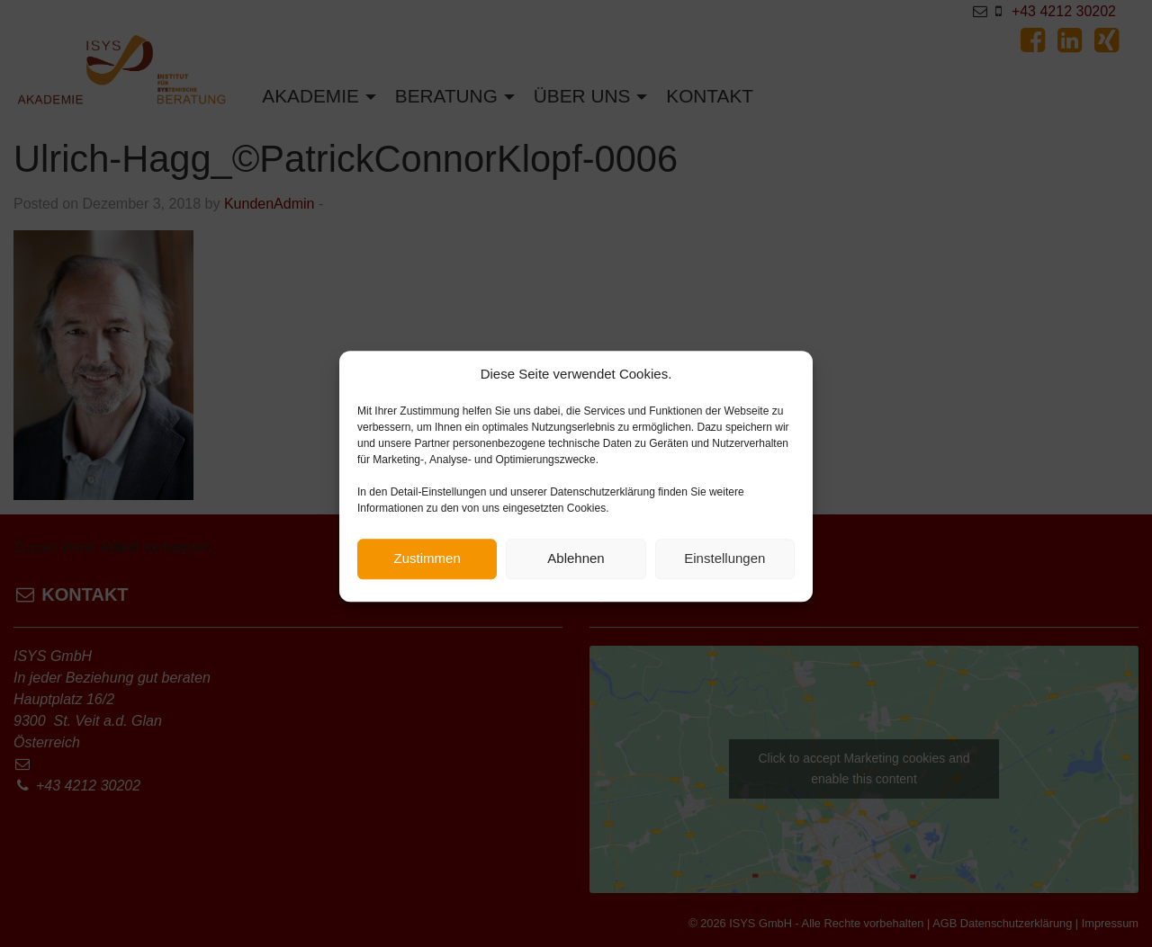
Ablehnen (575, 565)
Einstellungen (724, 565)
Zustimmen (427, 565)
